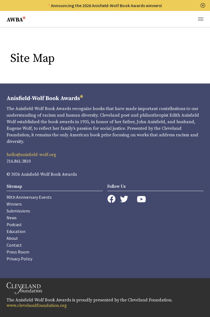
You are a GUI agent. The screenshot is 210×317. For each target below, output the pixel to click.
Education (16, 231)
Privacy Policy (19, 258)
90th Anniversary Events (29, 197)
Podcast (14, 224)
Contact (14, 245)
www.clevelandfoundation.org (37, 305)
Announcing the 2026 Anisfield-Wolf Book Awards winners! (106, 5)
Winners (14, 204)
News (12, 217)
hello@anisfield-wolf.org (31, 154)
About (12, 238)
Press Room (18, 252)
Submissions (18, 211)
